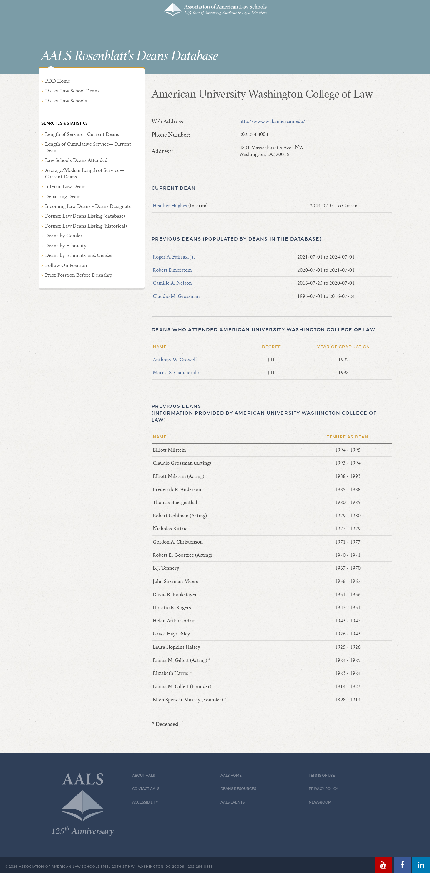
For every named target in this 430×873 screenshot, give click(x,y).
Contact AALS (145, 788)
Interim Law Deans (66, 186)
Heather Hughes (170, 205)
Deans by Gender (63, 235)
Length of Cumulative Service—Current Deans (88, 147)
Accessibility (145, 802)
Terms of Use (322, 775)
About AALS (143, 775)
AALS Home (231, 775)
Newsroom (320, 802)
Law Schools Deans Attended (76, 160)
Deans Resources (238, 788)
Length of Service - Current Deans (82, 134)
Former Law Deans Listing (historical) (86, 226)
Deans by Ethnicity (66, 246)
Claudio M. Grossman (176, 296)
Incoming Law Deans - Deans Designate (88, 206)
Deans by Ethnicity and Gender (79, 255)
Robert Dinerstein (172, 270)
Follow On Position (66, 265)
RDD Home (57, 81)
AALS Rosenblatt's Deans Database (129, 56)
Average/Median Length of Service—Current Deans (84, 174)
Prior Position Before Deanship (78, 275)
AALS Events (232, 802)
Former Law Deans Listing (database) (85, 216)
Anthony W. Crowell (175, 359)
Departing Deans (63, 196)
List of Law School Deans (72, 91)
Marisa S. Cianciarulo (176, 372)
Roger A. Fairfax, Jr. (174, 257)
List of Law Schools (66, 101)
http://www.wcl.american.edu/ (272, 121)
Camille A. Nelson (172, 283)
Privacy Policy (323, 788)
